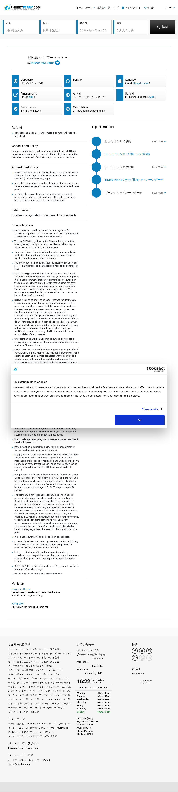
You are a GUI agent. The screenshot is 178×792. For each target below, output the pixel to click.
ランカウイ (35, 708)
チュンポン (53, 674)
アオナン (12, 649)
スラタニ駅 (47, 666)
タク (59, 670)
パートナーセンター (18, 760)
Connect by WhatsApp (90, 668)
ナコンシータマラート (28, 683)
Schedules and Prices (36, 724)
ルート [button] (88, 7)
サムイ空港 (53, 658)
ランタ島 (47, 708)
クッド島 (43, 654)
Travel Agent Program (19, 764)
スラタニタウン (16, 666)
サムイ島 (41, 658)
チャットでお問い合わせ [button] (91, 654)
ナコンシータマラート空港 (21, 687)
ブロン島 (65, 695)
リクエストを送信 (88, 650)
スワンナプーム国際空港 (20, 670)
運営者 (33, 728)
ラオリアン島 (41, 704)
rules (31, 97)
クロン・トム (15, 658)
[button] (159, 7)
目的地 (20, 724)
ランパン (58, 708)
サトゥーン (29, 658)
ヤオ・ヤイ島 (15, 704)
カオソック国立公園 (49, 649)
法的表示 (12, 732)
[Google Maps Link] (135, 658)
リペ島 (24, 712)
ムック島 (34, 699)
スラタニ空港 (32, 666)
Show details (150, 409)
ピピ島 (66, 691)
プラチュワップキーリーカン (44, 695)
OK (140, 420)
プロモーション (61, 724)
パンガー (32, 691)
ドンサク (63, 679)
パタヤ (22, 691)
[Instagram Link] (149, 651)
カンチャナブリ (29, 654)
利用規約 (23, 732)
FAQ (52, 728)
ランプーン (13, 712)
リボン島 (34, 712)
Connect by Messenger (90, 660)
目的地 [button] (100, 7)
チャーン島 (40, 674)
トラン (53, 679)
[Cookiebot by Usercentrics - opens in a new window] (149, 369)
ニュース (23, 728)
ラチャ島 (12, 708)
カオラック (13, 654)
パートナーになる (39, 760)
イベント (12, 728)
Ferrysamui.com (16, 748)
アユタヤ (23, 649)
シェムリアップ (29, 662)
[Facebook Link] (135, 651)
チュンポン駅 (15, 679)
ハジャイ (12, 691)
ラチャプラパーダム (60, 704)
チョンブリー (30, 679)
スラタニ (54, 662)
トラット (43, 679)
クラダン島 (55, 654)
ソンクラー (40, 670)
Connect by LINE (89, 673)
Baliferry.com (32, 748)
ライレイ (28, 704)
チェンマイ (27, 674)
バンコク (56, 691)
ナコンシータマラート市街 (54, 683)
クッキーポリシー (17, 736)
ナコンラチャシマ (46, 687)
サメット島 (13, 662)
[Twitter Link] (142, 651)
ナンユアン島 (64, 687)
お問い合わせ (50, 736)
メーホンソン (48, 699)
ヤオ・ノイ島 (63, 699)
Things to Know (141, 83)
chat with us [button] (62, 215)
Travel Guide (62, 728)
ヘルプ (115, 7)
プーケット (13, 695)
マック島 (23, 699)
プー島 (24, 695)
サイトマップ (35, 736)
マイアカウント (131, 7)
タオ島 (51, 670)
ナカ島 (11, 683)
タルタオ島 (13, 674)
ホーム (79, 7)
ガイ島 (33, 649)
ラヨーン (23, 708)
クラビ (66, 654)
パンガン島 (44, 691)
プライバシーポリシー (41, 732)
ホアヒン (12, 699)
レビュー (43, 728)
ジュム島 (43, 662)
